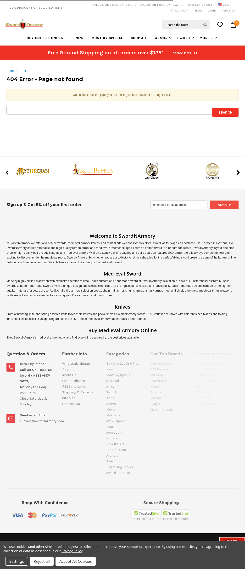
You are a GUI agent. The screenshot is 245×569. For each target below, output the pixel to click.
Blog (198, 10)
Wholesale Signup (76, 364)
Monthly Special (107, 38)
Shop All (139, 38)
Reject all (42, 561)
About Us (69, 375)
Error (23, 71)
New (80, 38)
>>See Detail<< (185, 53)
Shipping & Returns (77, 392)
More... (206, 38)
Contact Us (71, 404)
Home (10, 71)
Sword (183, 38)
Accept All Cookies (75, 561)
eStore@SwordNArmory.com (42, 421)
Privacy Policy (71, 551)
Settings (16, 561)
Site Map (69, 398)
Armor (161, 38)
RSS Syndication (74, 387)
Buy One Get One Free (47, 38)
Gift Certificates (74, 381)
